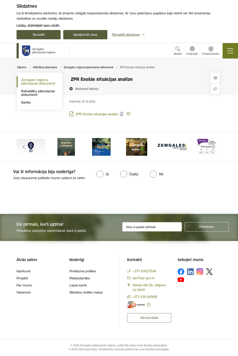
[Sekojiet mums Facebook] (181, 271)
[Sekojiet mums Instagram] (200, 271)
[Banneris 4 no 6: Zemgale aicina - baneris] (136, 146)
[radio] (102, 174)
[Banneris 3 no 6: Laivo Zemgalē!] (101, 146)
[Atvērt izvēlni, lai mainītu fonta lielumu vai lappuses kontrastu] (210, 51)
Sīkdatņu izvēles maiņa (86, 292)
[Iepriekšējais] (23, 147)
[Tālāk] (214, 147)
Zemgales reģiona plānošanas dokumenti (38, 81)
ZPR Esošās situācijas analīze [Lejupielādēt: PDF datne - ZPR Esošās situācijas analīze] (97, 114)
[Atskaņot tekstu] (87, 88)
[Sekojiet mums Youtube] (181, 279)
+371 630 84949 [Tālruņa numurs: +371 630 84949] (144, 297)
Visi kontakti (149, 318)
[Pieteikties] (207, 226)
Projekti (22, 278)
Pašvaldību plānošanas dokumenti (38, 93)
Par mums (24, 285)
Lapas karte (78, 285)
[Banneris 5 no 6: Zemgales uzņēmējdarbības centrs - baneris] (172, 146)
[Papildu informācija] (128, 114)
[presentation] (36, 197)
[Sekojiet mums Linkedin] (190, 271)
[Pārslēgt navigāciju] (230, 51)
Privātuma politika (82, 271)
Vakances (24, 292)
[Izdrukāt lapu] (215, 77)
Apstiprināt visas (85, 34)
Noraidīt (39, 34)
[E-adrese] (136, 304)
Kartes (26, 102)
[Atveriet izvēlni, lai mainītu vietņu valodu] (192, 51)
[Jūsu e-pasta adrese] (152, 226)
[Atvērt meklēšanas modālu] (177, 51)
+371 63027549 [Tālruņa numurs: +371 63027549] (144, 271)
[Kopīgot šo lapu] (215, 88)
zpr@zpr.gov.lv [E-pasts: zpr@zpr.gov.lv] (143, 278)
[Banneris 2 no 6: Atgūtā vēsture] (66, 146)
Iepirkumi (23, 271)
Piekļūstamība (79, 278)
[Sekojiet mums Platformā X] (209, 271)
